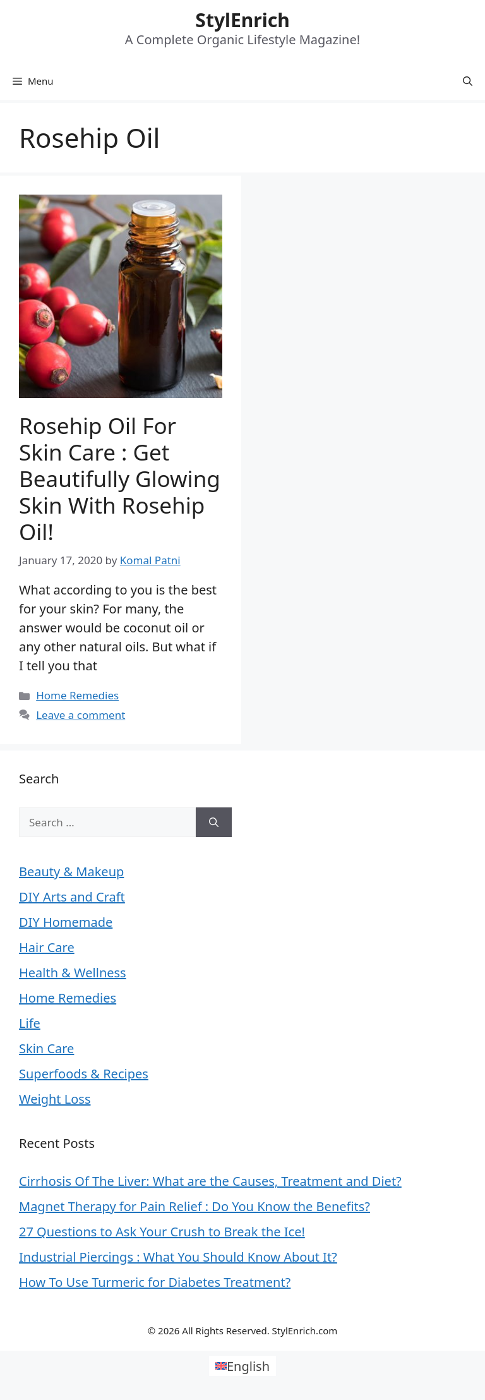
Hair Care (47, 947)
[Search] (214, 822)
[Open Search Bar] (467, 81)
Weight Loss (54, 1098)
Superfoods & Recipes (83, 1073)
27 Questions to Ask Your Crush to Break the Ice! (162, 1231)
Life (29, 1023)
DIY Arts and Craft (72, 896)
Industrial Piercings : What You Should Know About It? (178, 1256)
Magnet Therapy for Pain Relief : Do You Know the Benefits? (194, 1206)
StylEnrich (242, 20)
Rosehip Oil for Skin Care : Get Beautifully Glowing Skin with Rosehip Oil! (119, 478)
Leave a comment (80, 715)
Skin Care (46, 1048)
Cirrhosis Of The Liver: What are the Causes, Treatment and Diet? (210, 1181)
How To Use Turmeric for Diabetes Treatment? (154, 1282)
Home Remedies (77, 695)
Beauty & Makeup (71, 871)
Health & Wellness (72, 972)
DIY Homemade (65, 922)
